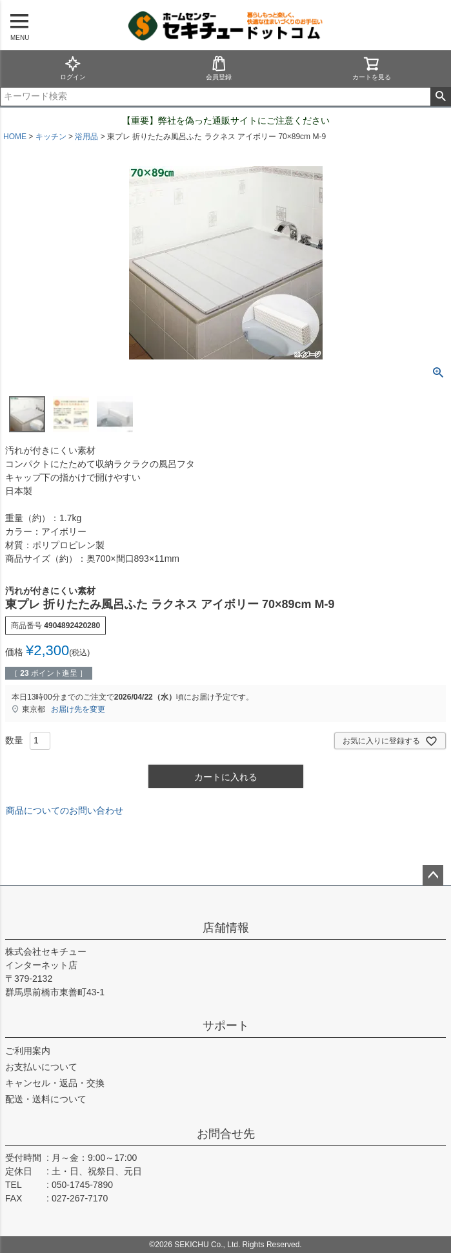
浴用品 (86, 136)
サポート (226, 1025)
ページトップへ (433, 875)
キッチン (50, 136)
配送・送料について (45, 1099)
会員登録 (219, 68)
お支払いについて (41, 1067)
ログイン (73, 68)
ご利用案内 (27, 1051)
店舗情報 (226, 927)
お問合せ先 (226, 1133)
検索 (440, 97)
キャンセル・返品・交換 (55, 1083)
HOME (14, 136)
